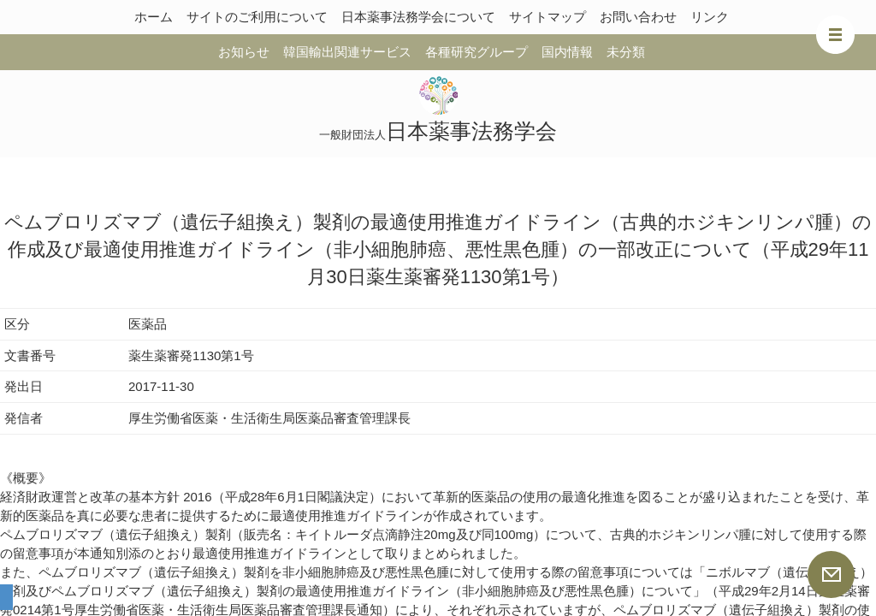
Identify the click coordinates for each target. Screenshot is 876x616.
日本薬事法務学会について (418, 16)
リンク (709, 16)
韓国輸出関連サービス (347, 51)
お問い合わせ (638, 16)
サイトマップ (547, 16)
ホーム (153, 16)
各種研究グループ (476, 51)
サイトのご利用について (257, 16)
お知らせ (243, 51)
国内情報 (567, 51)
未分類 (626, 51)
